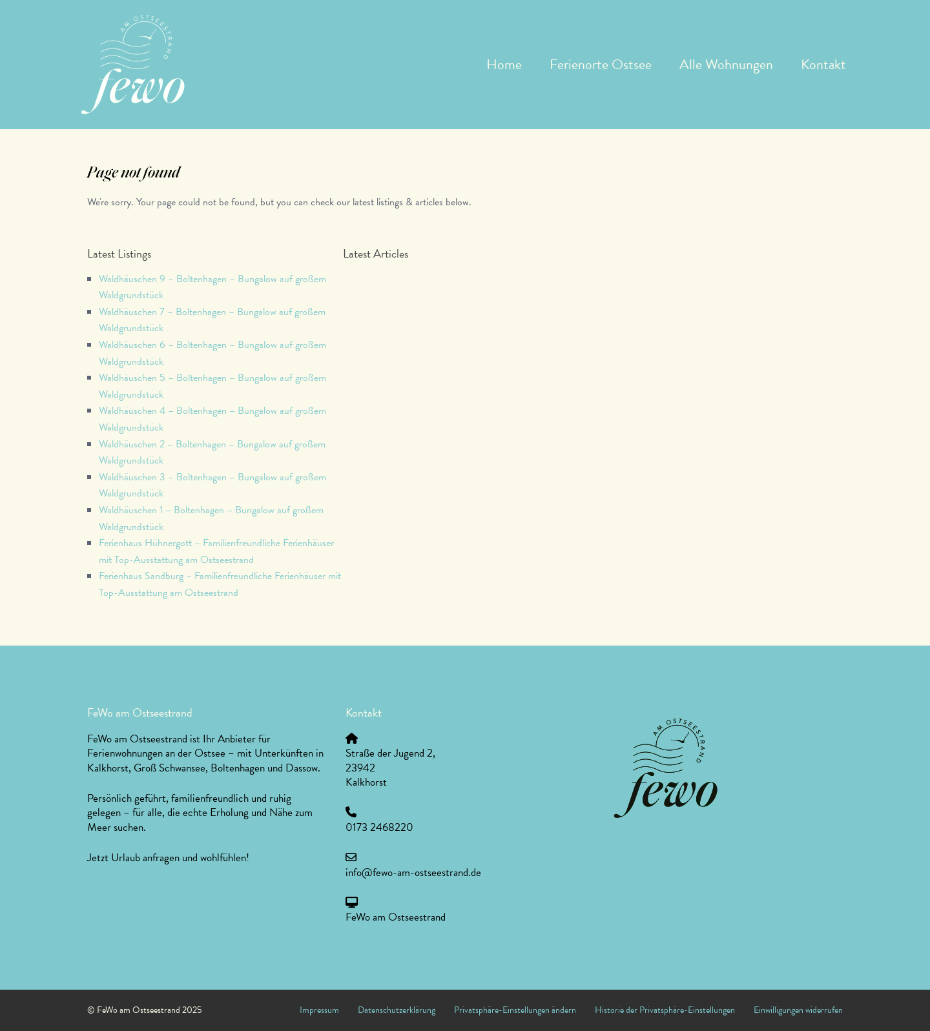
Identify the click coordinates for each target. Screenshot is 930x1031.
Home (504, 64)
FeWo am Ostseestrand (396, 917)
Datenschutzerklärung (396, 1010)
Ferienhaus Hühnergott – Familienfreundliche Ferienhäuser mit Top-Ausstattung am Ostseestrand (216, 551)
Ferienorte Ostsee (601, 64)
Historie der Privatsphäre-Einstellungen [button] (665, 1010)
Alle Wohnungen (726, 64)
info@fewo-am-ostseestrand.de (413, 872)
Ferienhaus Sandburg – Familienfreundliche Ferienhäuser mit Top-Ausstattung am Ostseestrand (220, 584)
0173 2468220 (379, 827)
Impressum (319, 1010)
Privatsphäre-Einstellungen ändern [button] (515, 1010)
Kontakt (823, 64)
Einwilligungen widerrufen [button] (798, 1010)
